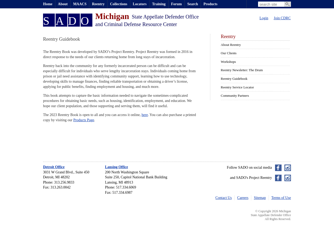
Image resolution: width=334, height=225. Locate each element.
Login (264, 18)
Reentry (98, 4)
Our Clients (228, 53)
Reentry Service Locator (237, 87)
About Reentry (231, 45)
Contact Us (224, 198)
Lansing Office (116, 167)
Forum (176, 4)
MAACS (79, 4)
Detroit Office (54, 167)
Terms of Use (281, 198)
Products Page (83, 120)
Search (192, 4)
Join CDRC (282, 18)
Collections (118, 4)
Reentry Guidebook (234, 79)
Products (210, 4)
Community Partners (235, 96)
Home (47, 4)
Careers (242, 198)
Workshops (228, 62)
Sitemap (260, 198)
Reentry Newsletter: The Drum (242, 70)
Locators (140, 4)
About (63, 4)
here (145, 115)
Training (159, 4)
